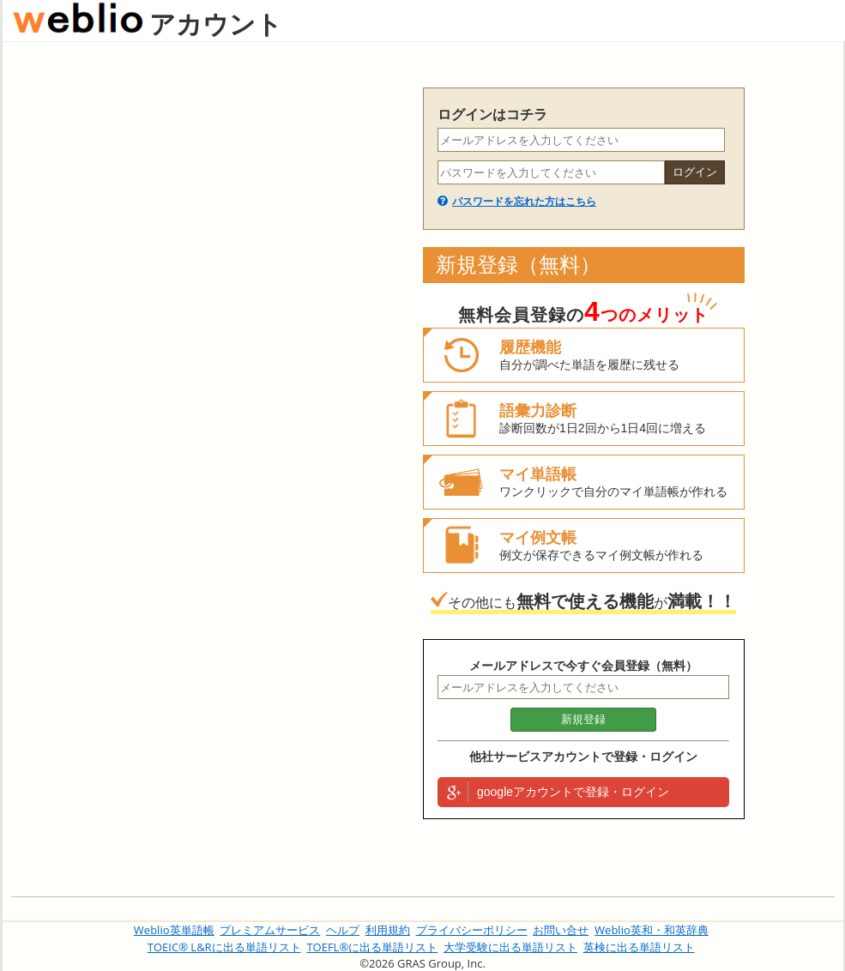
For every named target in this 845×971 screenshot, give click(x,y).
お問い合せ (560, 930)
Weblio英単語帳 (174, 930)
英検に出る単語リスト (639, 947)
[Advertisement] (162, 248)
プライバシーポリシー (472, 930)
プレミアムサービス (270, 930)
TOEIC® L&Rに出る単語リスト (224, 947)
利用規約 (387, 930)
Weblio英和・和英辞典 (652, 930)
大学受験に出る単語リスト (510, 947)
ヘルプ (342, 930)
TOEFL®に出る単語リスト (372, 947)
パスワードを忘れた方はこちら (524, 202)
